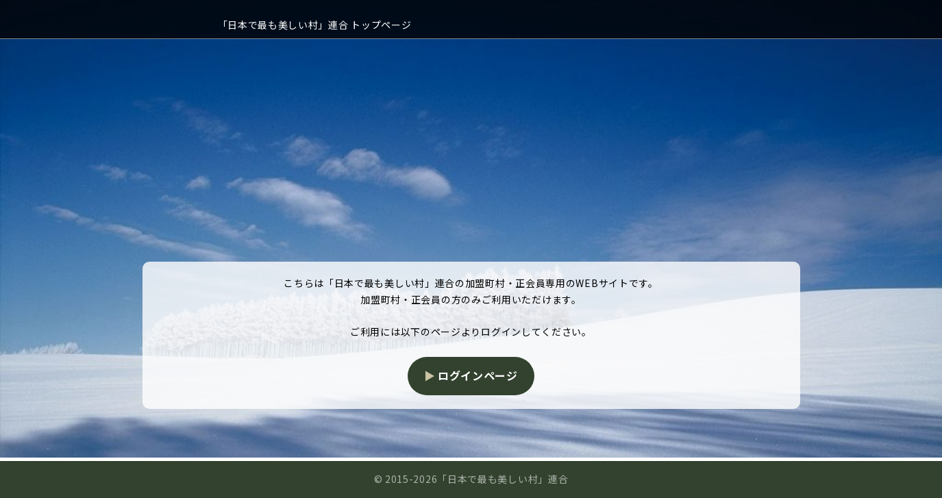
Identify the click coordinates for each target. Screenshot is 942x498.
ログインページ (478, 375)
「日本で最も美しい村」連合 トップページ (315, 25)
